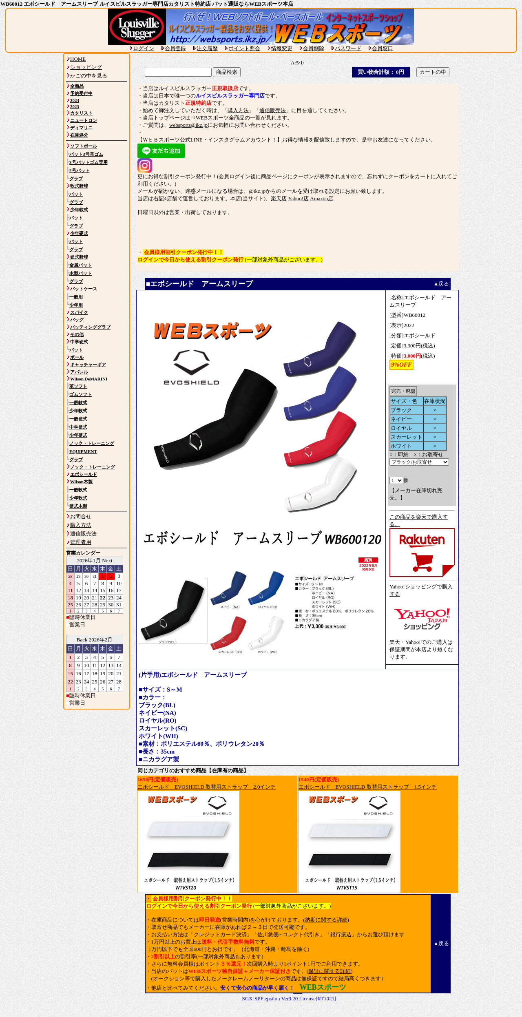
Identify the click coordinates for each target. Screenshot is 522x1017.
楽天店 (279, 198)
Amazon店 (321, 198)
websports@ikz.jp (188, 125)
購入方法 (238, 110)
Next (107, 560)
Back (82, 640)
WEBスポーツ (212, 118)
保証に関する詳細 (329, 971)
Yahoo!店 (298, 198)
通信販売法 (272, 110)
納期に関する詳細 (326, 920)
